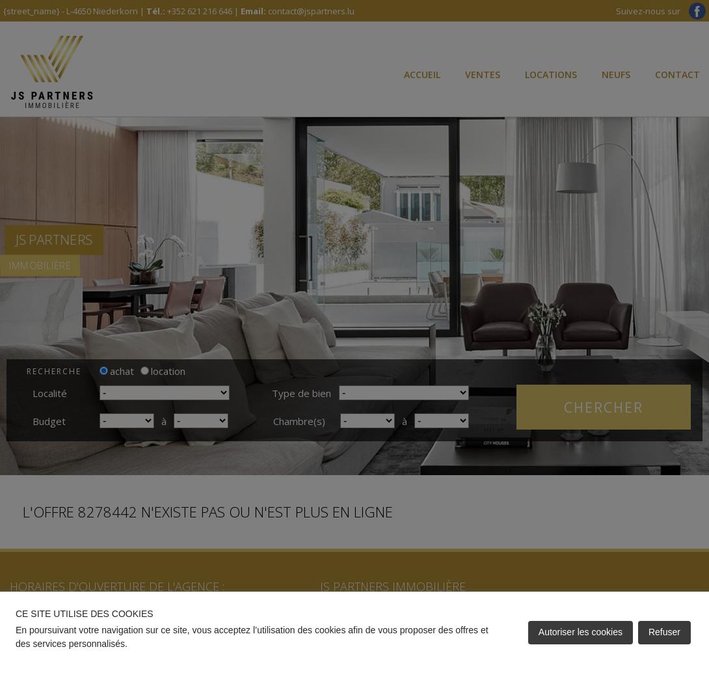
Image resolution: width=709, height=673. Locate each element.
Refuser (664, 632)
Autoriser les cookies (580, 632)
